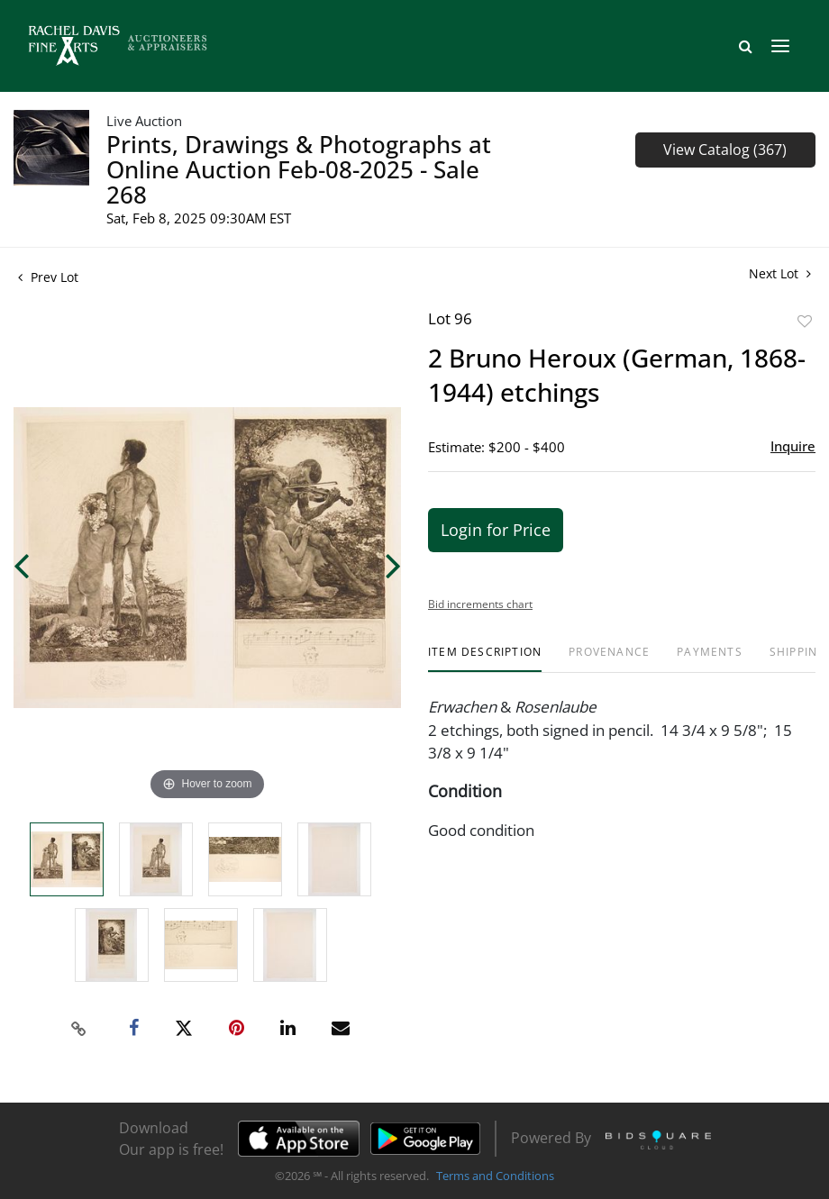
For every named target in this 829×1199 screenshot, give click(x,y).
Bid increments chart (480, 604)
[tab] (485, 659)
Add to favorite (804, 321)
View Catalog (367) (725, 149)
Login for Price (496, 529)
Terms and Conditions (495, 1175)
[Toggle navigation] (780, 46)
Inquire (792, 446)
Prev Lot (48, 277)
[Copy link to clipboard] (79, 1029)
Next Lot (780, 273)
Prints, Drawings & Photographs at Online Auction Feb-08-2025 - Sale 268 (298, 169)
